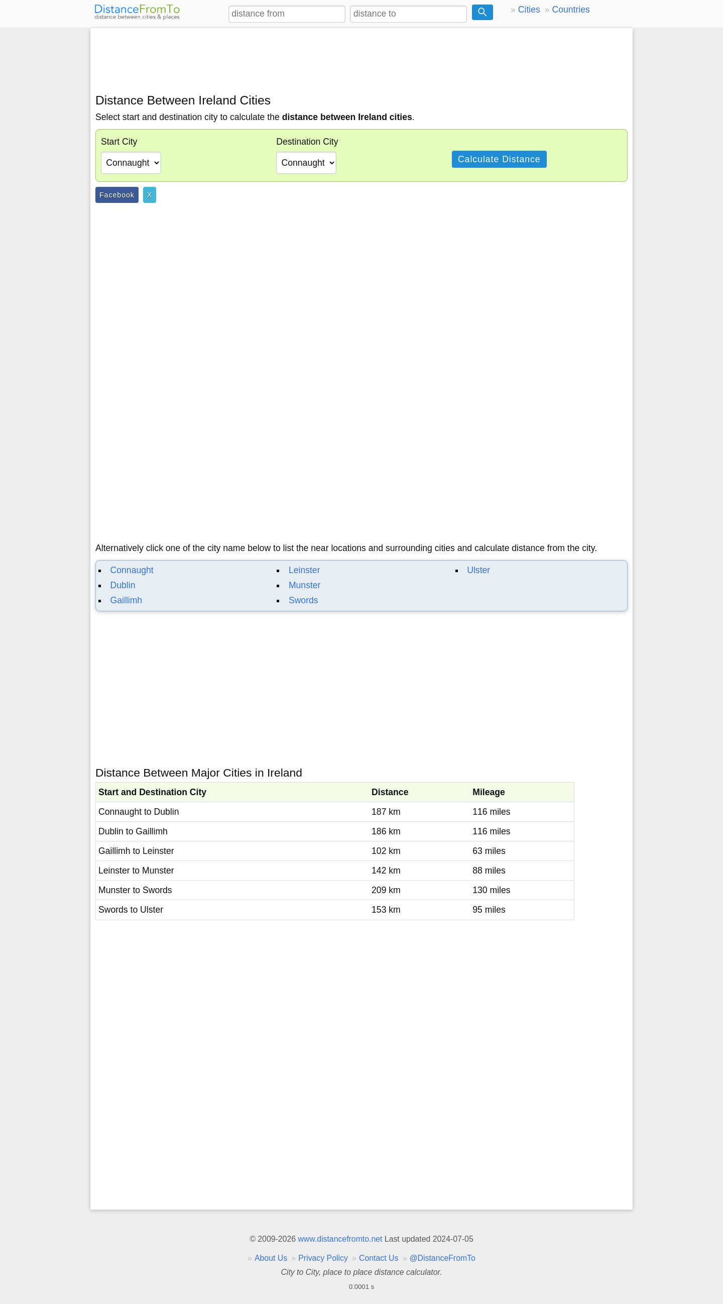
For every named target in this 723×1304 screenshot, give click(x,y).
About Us (271, 1258)
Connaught (132, 570)
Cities (529, 10)
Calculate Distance (499, 159)
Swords (303, 600)
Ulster (478, 570)
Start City (119, 142)
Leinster (304, 570)
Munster (305, 585)
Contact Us (378, 1258)
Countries (570, 10)
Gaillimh (126, 600)
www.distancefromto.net (340, 1239)
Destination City (307, 142)
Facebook (117, 195)
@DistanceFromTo (442, 1258)
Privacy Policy (323, 1258)
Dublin (123, 585)
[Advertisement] (361, 59)
